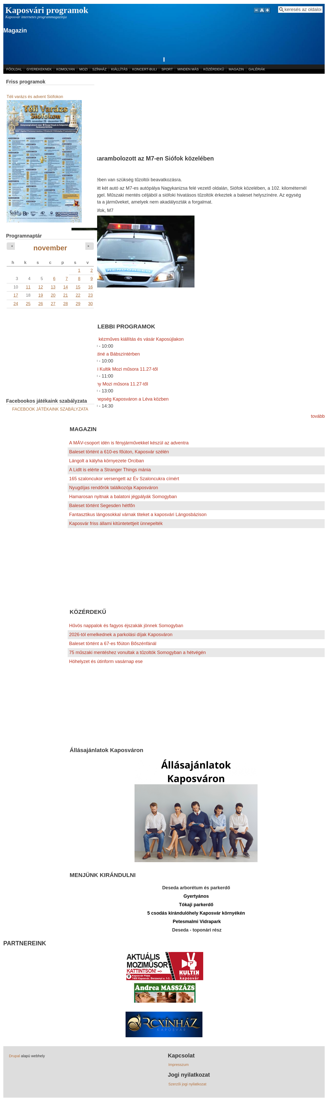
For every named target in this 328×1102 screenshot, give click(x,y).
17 (15, 295)
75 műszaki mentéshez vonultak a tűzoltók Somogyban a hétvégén (137, 652)
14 (65, 287)
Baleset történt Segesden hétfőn (102, 505)
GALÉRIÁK (257, 69)
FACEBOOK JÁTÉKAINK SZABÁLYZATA (50, 409)
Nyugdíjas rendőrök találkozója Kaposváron (113, 487)
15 (78, 287)
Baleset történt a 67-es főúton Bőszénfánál (112, 643)
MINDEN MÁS (188, 69)
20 (53, 295)
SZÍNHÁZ (99, 69)
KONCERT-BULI (144, 69)
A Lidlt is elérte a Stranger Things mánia (110, 469)
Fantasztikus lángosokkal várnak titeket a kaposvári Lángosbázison (138, 514)
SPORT (167, 69)
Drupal (14, 1056)
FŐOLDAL (14, 69)
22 (78, 295)
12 (40, 287)
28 (65, 303)
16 (90, 287)
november (50, 248)
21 (65, 295)
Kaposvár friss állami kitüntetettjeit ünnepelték (116, 523)
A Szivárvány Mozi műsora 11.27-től (111, 384)
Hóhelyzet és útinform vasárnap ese (106, 661)
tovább (318, 416)
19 (40, 295)
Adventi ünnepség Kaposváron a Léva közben (122, 399)
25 (28, 303)
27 (53, 303)
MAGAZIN (236, 69)
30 (90, 303)
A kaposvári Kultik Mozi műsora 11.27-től (116, 369)
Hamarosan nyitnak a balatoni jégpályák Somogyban (123, 496)
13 (53, 287)
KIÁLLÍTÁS (119, 69)
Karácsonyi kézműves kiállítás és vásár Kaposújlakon (129, 339)
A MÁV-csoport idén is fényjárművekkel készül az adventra (129, 442)
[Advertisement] (196, 112)
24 (15, 303)
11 (28, 287)
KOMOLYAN (65, 69)
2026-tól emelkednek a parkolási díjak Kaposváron (120, 634)
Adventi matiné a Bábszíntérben (107, 354)
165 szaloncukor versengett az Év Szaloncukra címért (124, 478)
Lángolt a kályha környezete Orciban (106, 460)
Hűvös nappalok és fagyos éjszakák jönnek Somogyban (126, 625)
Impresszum (178, 1065)
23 (90, 295)
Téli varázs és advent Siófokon (35, 96)
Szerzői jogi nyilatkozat (187, 1084)
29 (78, 303)
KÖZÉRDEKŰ (213, 69)
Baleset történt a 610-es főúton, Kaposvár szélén (119, 451)
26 (40, 303)
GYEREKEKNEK (39, 69)
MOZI (83, 69)
